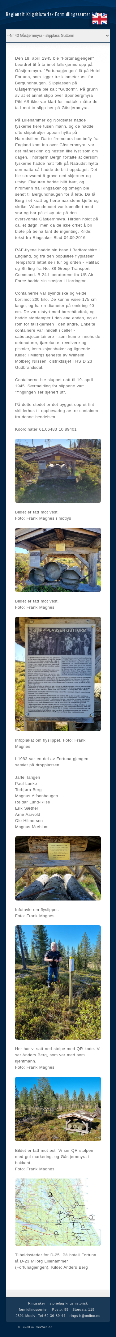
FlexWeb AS (44, 1327)
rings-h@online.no (85, 1316)
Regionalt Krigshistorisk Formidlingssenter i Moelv (55, 14)
